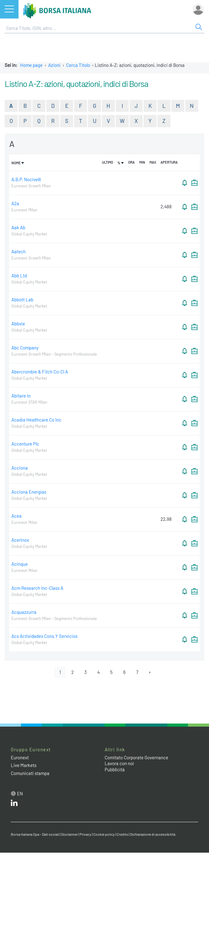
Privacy (85, 834)
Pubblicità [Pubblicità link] (115, 769)
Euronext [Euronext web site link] (20, 757)
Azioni (54, 65)
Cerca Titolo (78, 65)
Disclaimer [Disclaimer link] (69, 834)
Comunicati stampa (30, 773)
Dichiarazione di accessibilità (152, 834)
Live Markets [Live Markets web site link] (23, 765)
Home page (31, 65)
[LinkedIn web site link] (14, 804)
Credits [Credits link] (122, 834)
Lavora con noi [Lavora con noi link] (119, 763)
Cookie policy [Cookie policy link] (104, 834)
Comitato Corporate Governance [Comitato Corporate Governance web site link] (136, 757)
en (20, 793)
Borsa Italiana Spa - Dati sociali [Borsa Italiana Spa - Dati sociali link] (35, 834)
